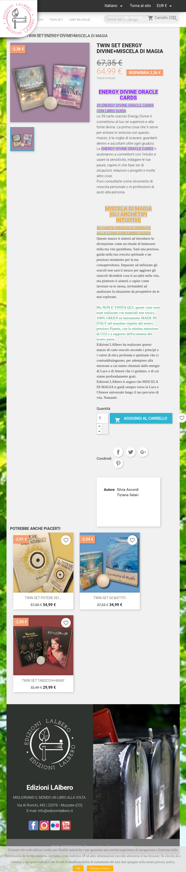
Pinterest (118, 463)
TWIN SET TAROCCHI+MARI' (43, 681)
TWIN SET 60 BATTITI (109, 598)
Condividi (118, 452)
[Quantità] (102, 418)
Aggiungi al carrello (141, 419)
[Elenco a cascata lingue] (114, 6)
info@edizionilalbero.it (55, 811)
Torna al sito (140, 5)
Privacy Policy (100, 868)
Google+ (143, 452)
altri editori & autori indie (54, 35)
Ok (78, 868)
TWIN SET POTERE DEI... (43, 598)
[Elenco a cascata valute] (165, 6)
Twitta (130, 452)
